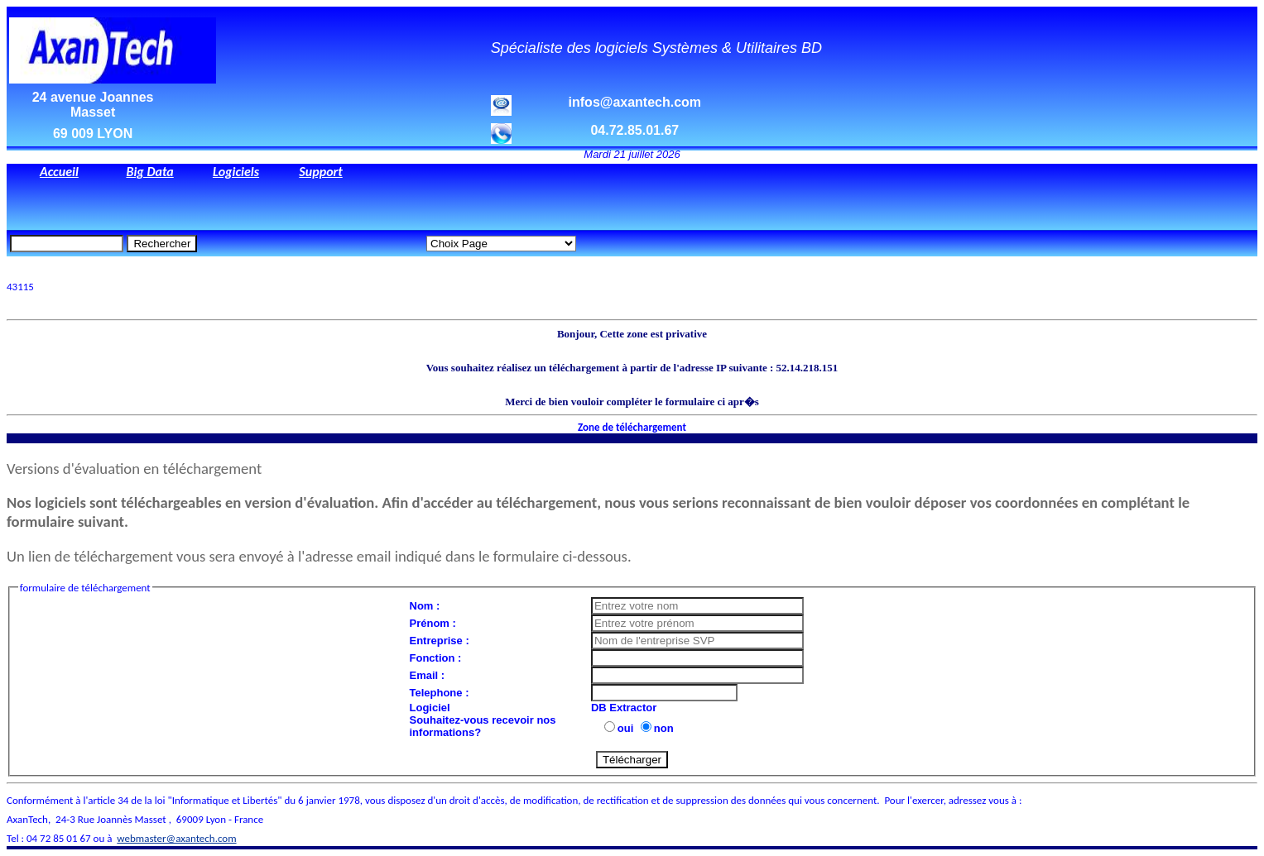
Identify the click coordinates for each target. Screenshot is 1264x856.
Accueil (59, 171)
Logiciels (236, 171)
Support (320, 171)
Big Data (149, 171)
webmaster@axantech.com (176, 838)
